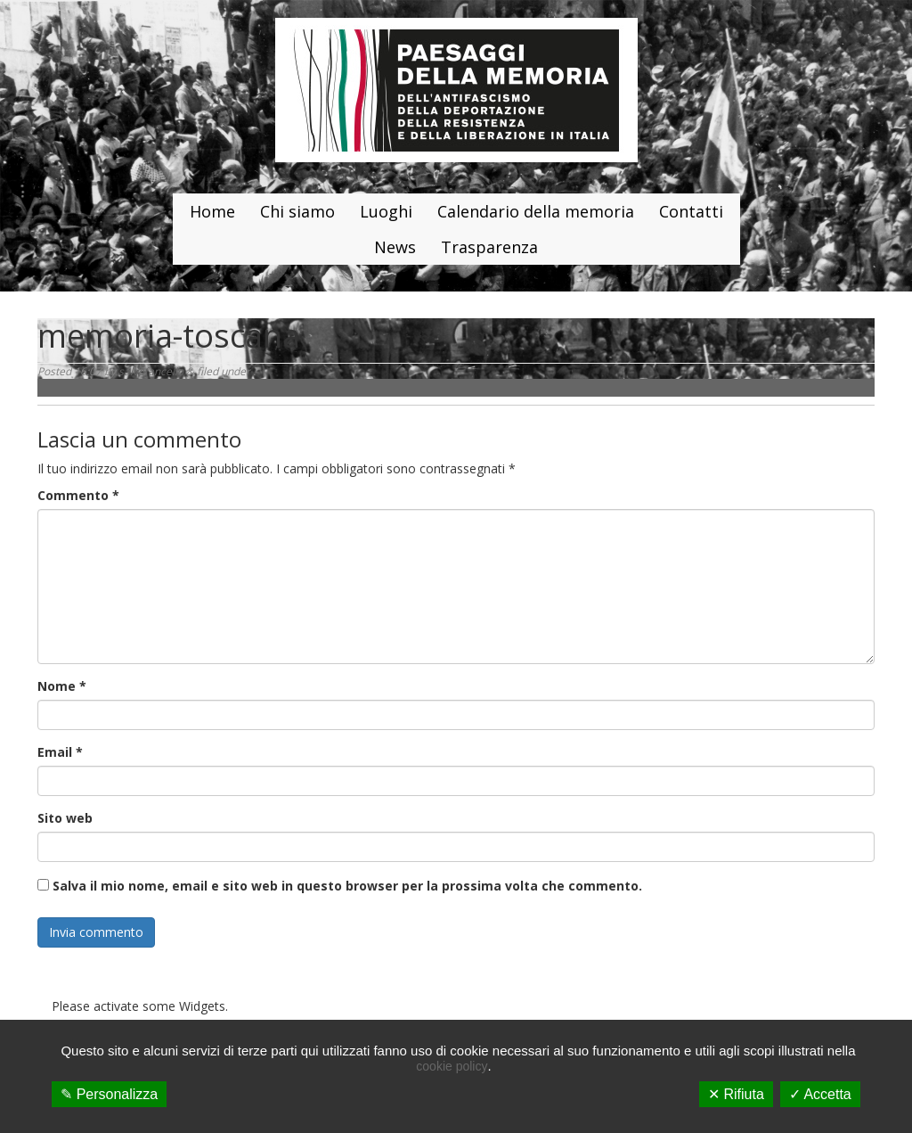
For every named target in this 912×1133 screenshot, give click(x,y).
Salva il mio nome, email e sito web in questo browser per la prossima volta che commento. (347, 885)
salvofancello (150, 371)
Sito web (65, 817)
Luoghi (386, 211)
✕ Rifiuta (736, 1094)
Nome (61, 685)
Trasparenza (489, 247)
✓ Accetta (820, 1094)
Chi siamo (297, 211)
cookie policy (451, 1066)
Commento (78, 495)
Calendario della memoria (535, 211)
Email (60, 751)
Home (212, 211)
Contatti (691, 211)
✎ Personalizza (109, 1094)
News (395, 247)
